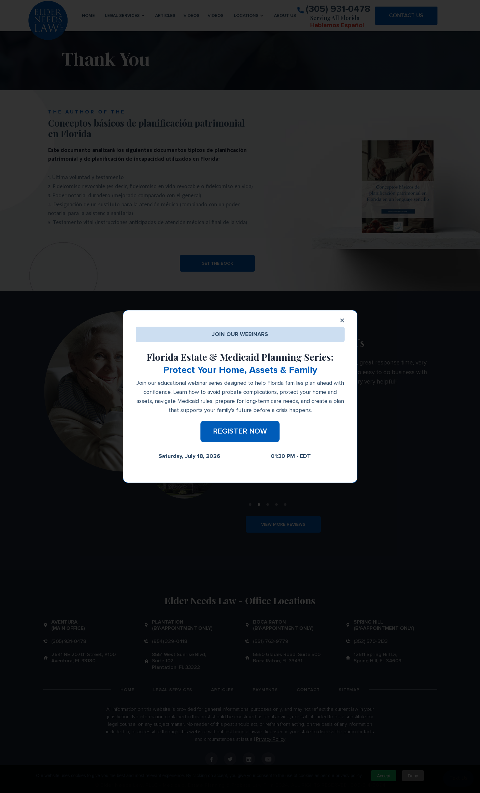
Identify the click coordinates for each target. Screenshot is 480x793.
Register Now (240, 431)
